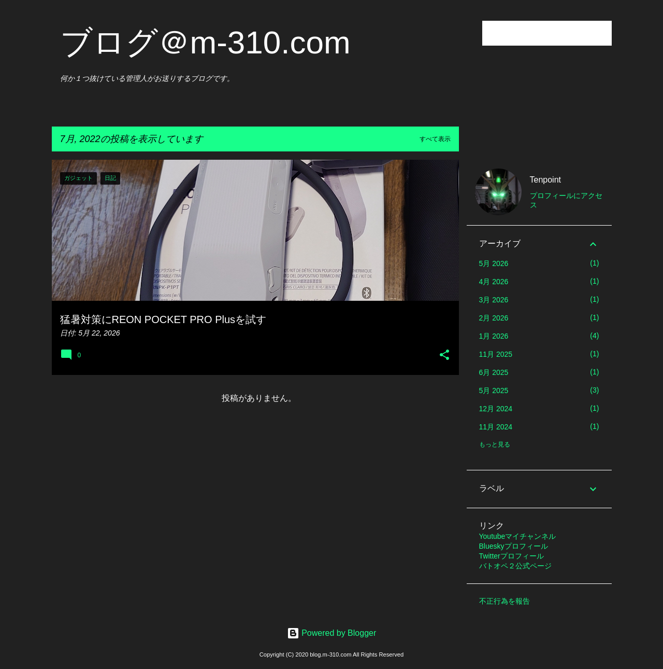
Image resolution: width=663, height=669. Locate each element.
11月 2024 (496, 427)
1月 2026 (494, 336)
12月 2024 (496, 409)
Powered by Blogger (332, 633)
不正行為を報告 (504, 601)
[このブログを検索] (557, 33)
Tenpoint (545, 179)
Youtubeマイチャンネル (517, 536)
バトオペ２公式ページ (515, 566)
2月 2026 (494, 318)
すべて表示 (435, 139)
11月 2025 (496, 354)
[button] (444, 356)
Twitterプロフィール (511, 556)
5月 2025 (494, 390)
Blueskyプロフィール (513, 546)
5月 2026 (494, 263)
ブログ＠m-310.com (205, 42)
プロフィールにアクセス (566, 200)
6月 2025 (494, 372)
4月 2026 (494, 281)
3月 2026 (494, 300)
